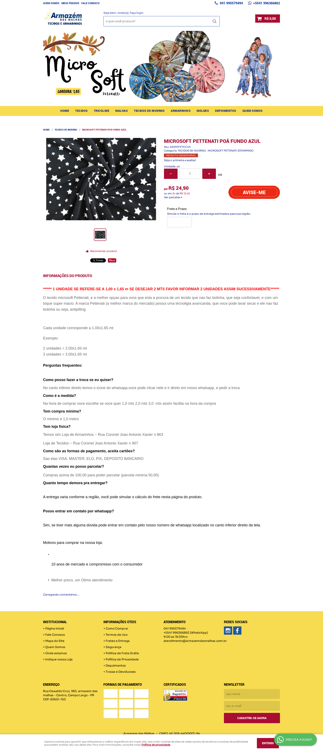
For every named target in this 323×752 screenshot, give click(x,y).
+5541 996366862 (266, 3)
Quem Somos (51, 3)
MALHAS (121, 111)
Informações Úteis (119, 622)
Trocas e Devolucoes (121, 672)
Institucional (55, 622)
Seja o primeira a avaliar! (180, 160)
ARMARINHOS (181, 111)
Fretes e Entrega (118, 641)
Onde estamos (56, 653)
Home (64, 111)
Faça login (136, 13)
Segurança (113, 647)
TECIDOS (81, 111)
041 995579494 (231, 3)
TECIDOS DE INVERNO (149, 111)
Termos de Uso (117, 635)
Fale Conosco (90, 3)
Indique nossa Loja (59, 659)
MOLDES (203, 111)
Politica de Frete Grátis (122, 653)
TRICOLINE (101, 111)
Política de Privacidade (122, 659)
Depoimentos (225, 111)
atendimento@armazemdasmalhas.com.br (195, 641)
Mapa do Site (54, 641)
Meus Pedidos (70, 3)
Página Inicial (54, 628)
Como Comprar (117, 628)
